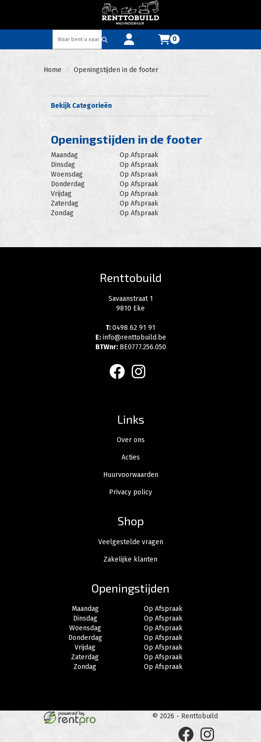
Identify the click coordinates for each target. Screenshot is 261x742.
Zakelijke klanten (130, 559)
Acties (131, 457)
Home (52, 70)
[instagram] (141, 381)
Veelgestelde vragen (130, 542)
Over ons (131, 440)
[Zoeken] (104, 39)
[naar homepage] (131, 14)
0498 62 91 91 (130, 328)
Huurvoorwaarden (130, 475)
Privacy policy (130, 492)
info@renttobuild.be (130, 337)
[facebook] (120, 381)
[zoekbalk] (77, 39)
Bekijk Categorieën (131, 105)
